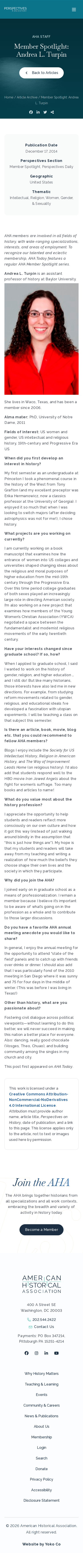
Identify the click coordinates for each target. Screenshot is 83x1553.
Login (41, 1447)
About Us (41, 1426)
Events (41, 1395)
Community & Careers (41, 1405)
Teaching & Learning (41, 1384)
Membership (41, 1437)
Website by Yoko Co (41, 1544)
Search (41, 1458)
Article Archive (27, 97)
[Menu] (73, 9)
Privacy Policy (41, 1479)
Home (8, 97)
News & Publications (41, 1416)
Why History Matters (42, 1374)
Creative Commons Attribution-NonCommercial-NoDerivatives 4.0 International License (38, 1100)
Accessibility (41, 1490)
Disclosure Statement (41, 1500)
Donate (41, 1469)
